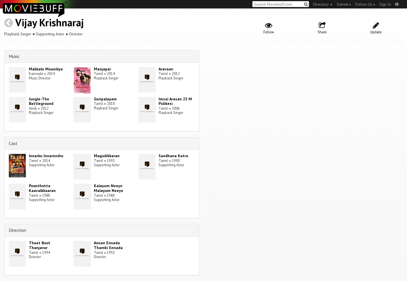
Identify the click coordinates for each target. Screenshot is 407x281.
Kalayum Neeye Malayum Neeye (108, 188)
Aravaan (166, 69)
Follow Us (365, 4)
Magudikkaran (107, 155)
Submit (344, 4)
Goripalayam (105, 98)
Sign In (385, 4)
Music (14, 56)
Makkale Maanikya (46, 69)
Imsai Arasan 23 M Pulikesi (175, 101)
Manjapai (102, 69)
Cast (13, 143)
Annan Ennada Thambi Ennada (108, 245)
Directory (322, 4)
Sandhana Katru (173, 155)
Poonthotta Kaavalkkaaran (42, 188)
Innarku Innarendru (46, 155)
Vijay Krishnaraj (49, 22)
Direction (17, 230)
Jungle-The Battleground (41, 101)
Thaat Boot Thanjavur (39, 245)
